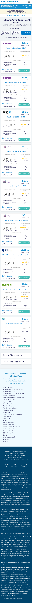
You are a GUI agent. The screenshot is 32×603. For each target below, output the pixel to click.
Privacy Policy (24, 460)
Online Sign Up (24, 70)
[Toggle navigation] (29, 2)
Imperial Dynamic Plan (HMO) (16, 151)
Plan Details (7, 69)
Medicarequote (9, 1)
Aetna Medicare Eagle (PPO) (16, 48)
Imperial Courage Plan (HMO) (16, 186)
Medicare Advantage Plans (19, 451)
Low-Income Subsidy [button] (13, 362)
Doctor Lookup (5, 33)
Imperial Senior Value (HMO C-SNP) (16, 220)
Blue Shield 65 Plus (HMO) (16, 117)
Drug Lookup (15, 33)
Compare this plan (9, 72)
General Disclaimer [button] (12, 355)
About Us (5, 460)
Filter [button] (26, 33)
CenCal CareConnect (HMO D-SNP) (16, 324)
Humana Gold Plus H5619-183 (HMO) (16, 289)
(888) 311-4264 (26, 6)
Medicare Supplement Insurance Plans (15, 455)
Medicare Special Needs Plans (15, 457)
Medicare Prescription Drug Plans (15, 453)
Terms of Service (14, 460)
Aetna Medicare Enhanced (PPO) (16, 82)
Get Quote (7, 451)
